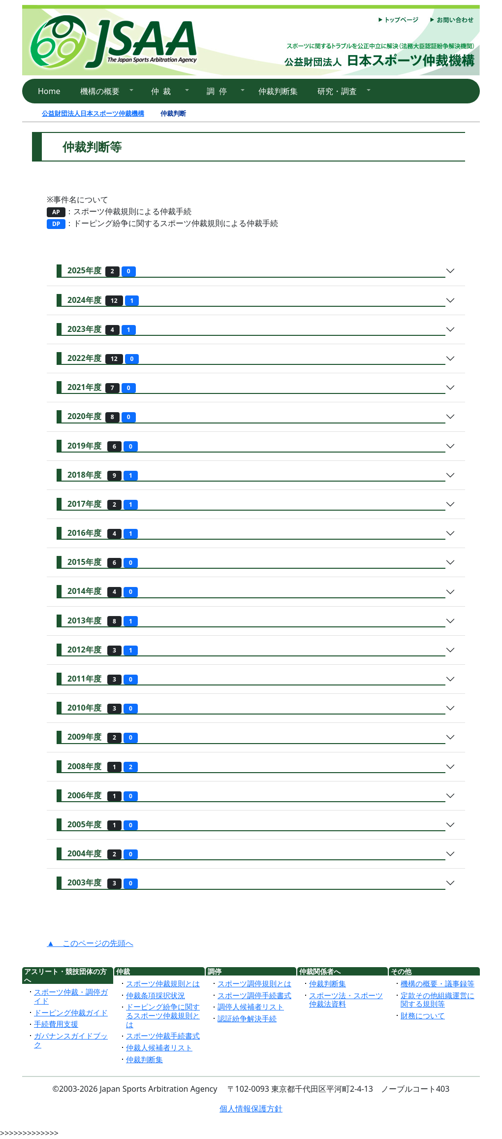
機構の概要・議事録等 (437, 983)
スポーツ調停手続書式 (254, 995)
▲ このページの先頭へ (90, 943)
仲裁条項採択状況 (155, 995)
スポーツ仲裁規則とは (163, 983)
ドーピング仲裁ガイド (71, 1012)
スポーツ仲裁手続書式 (163, 1036)
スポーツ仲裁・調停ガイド (71, 996)
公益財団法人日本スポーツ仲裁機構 (93, 113)
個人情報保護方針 (251, 1108)
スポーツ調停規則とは (254, 983)
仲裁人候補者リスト (159, 1047)
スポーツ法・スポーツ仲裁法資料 (346, 999)
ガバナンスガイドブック (71, 1040)
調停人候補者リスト (251, 1006)
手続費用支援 (56, 1024)
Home (49, 91)
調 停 (217, 91)
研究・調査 (337, 91)
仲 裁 (161, 91)
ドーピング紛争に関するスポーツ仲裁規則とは (163, 1015)
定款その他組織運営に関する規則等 (437, 999)
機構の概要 (100, 91)
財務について (423, 1015)
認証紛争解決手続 (247, 1018)
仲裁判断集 (278, 91)
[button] (103, 91)
